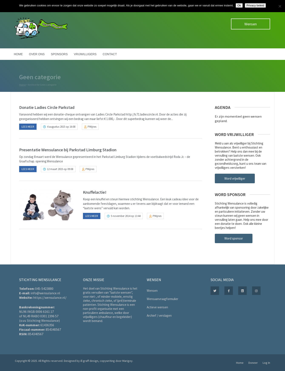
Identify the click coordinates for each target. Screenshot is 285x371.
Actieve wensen (157, 307)
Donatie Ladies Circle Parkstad (46, 107)
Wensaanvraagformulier (162, 299)
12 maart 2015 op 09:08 (60, 169)
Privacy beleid (255, 5)
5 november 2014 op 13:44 (125, 216)
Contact (110, 54)
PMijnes (92, 126)
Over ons (37, 54)
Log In (266, 363)
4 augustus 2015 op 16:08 (61, 126)
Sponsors (59, 54)
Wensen (250, 24)
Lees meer (27, 126)
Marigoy (127, 361)
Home (18, 54)
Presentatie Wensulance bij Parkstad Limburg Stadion (68, 149)
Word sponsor (233, 238)
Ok (239, 5)
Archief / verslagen (159, 315)
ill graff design (89, 361)
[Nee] (280, 6)
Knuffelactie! (94, 192)
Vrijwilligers (85, 54)
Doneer (253, 363)
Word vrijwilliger (234, 178)
